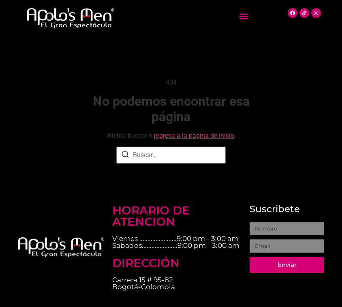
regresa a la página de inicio (194, 135)
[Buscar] (125, 155)
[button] (243, 16)
